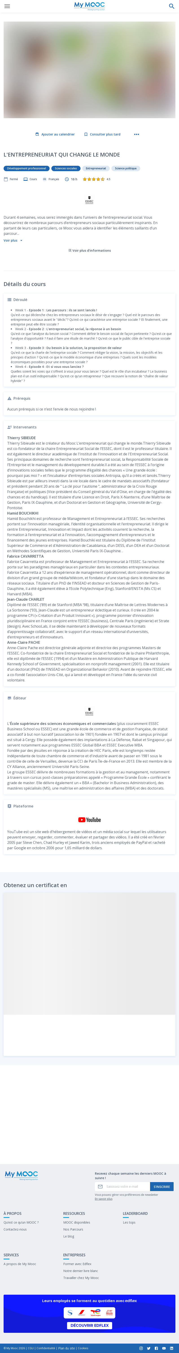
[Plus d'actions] (136, 134)
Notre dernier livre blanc (80, 1271)
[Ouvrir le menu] (7, 6)
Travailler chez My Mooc (81, 1278)
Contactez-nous (15, 1229)
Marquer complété (89, 1149)
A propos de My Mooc (20, 1264)
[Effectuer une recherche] (171, 6)
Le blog (68, 1236)
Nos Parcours (73, 1229)
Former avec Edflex (77, 1264)
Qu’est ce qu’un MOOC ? (21, 1222)
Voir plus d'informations (89, 213)
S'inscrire (162, 1187)
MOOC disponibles (76, 1222)
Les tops (129, 1222)
